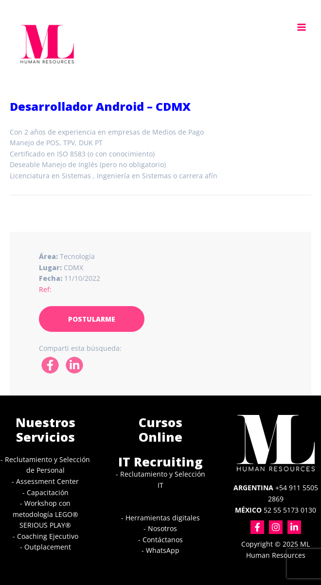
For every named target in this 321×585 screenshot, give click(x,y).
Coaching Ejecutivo (47, 536)
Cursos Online (160, 430)
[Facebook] (257, 527)
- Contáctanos (160, 539)
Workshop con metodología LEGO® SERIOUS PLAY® (45, 514)
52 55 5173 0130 (275, 510)
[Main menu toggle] (301, 26)
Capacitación (48, 492)
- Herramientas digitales (160, 517)
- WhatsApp (160, 550)
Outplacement (47, 546)
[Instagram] (276, 527)
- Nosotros (160, 528)
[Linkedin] (294, 527)
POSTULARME (91, 319)
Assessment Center (47, 481)
